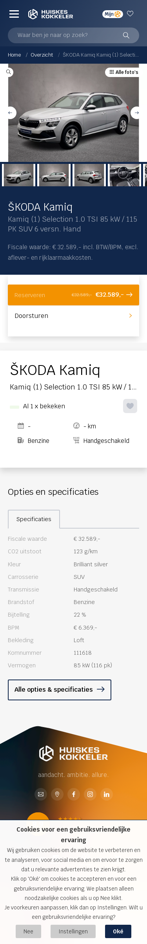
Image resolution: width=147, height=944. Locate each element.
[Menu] (14, 13)
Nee (28, 931)
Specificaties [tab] (33, 519)
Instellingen (73, 931)
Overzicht (42, 54)
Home (14, 54)
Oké (118, 931)
